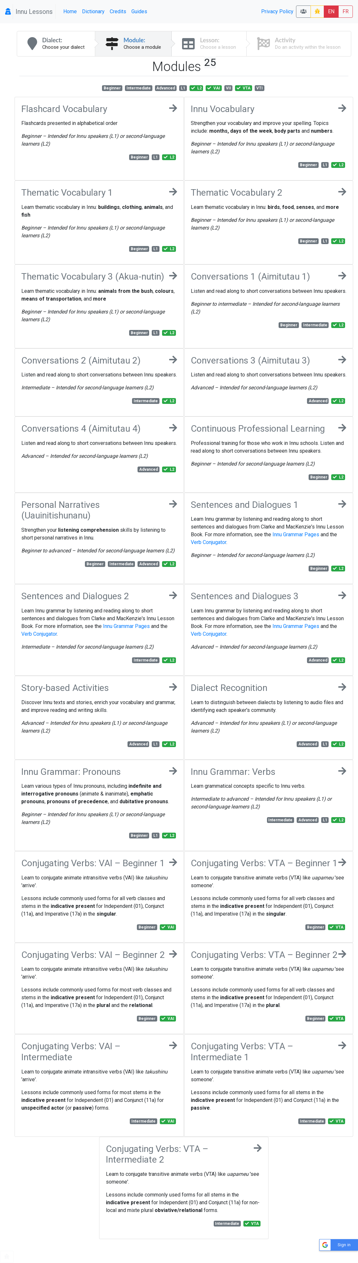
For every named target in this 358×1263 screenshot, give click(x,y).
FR (346, 11)
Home (70, 11)
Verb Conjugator (208, 542)
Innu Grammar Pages (295, 534)
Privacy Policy (277, 11)
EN (331, 11)
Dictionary (93, 11)
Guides (139, 11)
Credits (118, 11)
